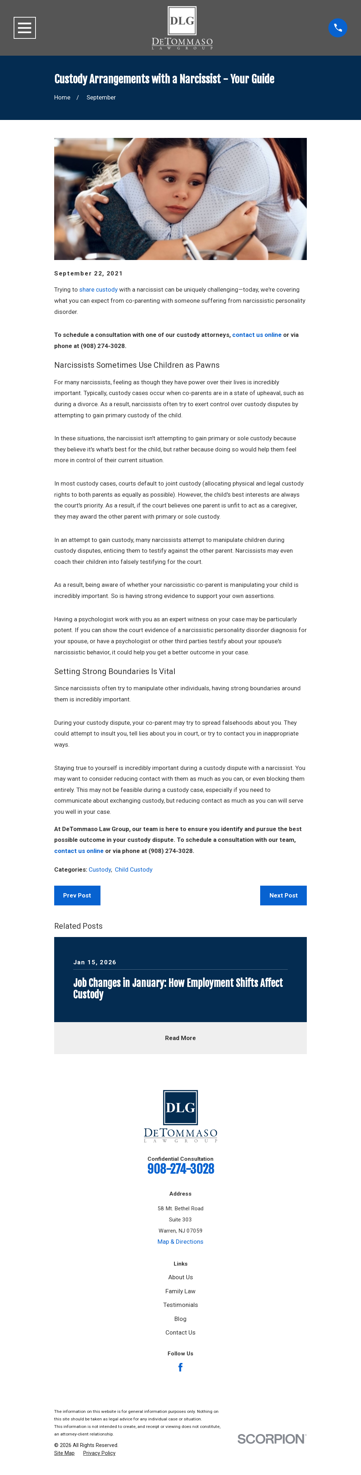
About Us (180, 1277)
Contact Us (180, 1332)
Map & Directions (180, 1241)
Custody (100, 869)
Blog (180, 1318)
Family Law (180, 1291)
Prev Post (77, 895)
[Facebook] (180, 1367)
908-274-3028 (180, 1169)
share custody (98, 289)
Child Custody (134, 869)
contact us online (257, 334)
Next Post (283, 895)
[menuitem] (64, 1453)
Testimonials (180, 1304)
